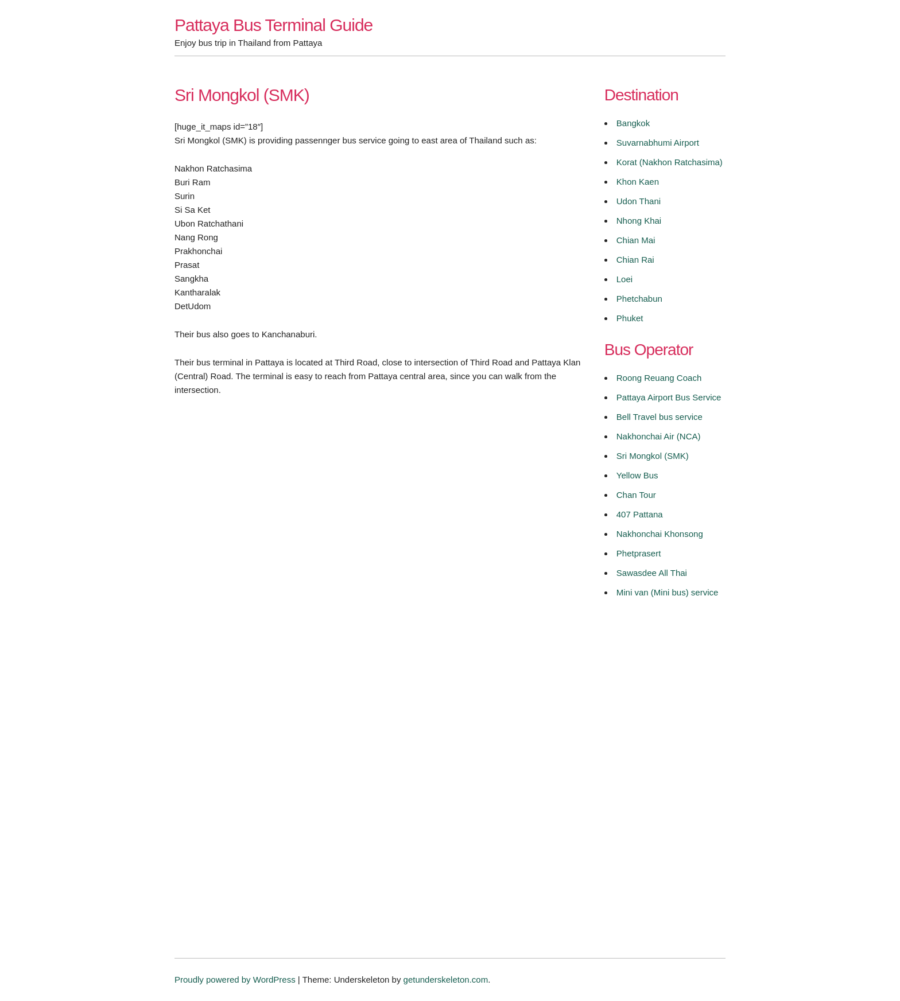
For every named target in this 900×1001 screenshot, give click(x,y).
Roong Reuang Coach (658, 378)
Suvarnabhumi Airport (657, 142)
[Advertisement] (378, 519)
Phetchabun (639, 298)
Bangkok (633, 123)
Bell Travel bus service (659, 417)
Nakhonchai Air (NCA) (658, 436)
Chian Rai (635, 259)
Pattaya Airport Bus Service (668, 397)
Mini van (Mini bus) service (667, 592)
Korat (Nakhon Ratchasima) (669, 162)
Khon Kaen (637, 181)
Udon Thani (638, 201)
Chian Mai (635, 240)
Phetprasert (638, 553)
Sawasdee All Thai (651, 573)
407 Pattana (639, 514)
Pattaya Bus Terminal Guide (273, 24)
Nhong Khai (638, 220)
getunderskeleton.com (446, 979)
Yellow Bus (637, 475)
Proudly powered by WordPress (235, 979)
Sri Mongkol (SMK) (652, 456)
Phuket (629, 318)
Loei (624, 279)
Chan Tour (636, 495)
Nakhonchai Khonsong (659, 534)
